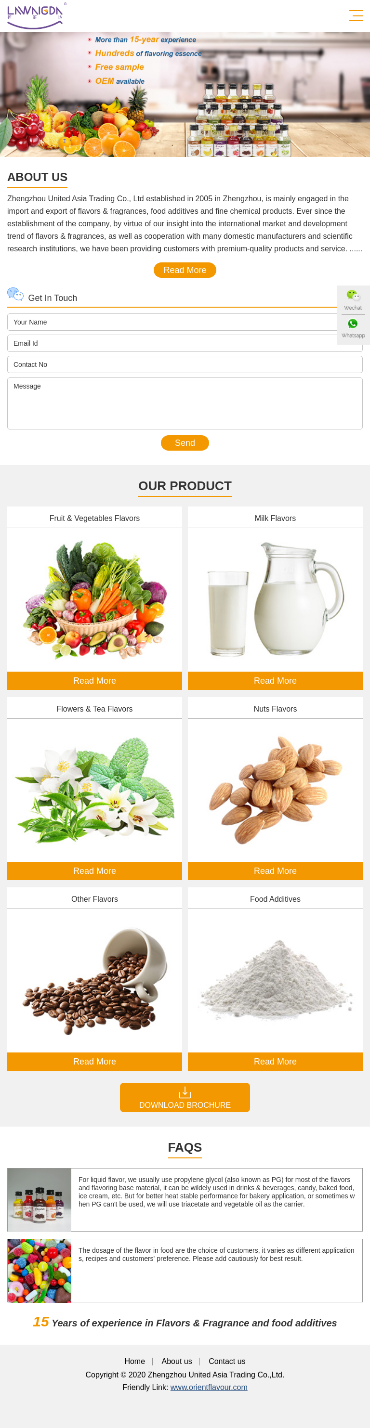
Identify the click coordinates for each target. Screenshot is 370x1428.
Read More (184, 270)
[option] (185, 94)
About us (177, 1361)
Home (134, 1361)
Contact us (227, 1361)
